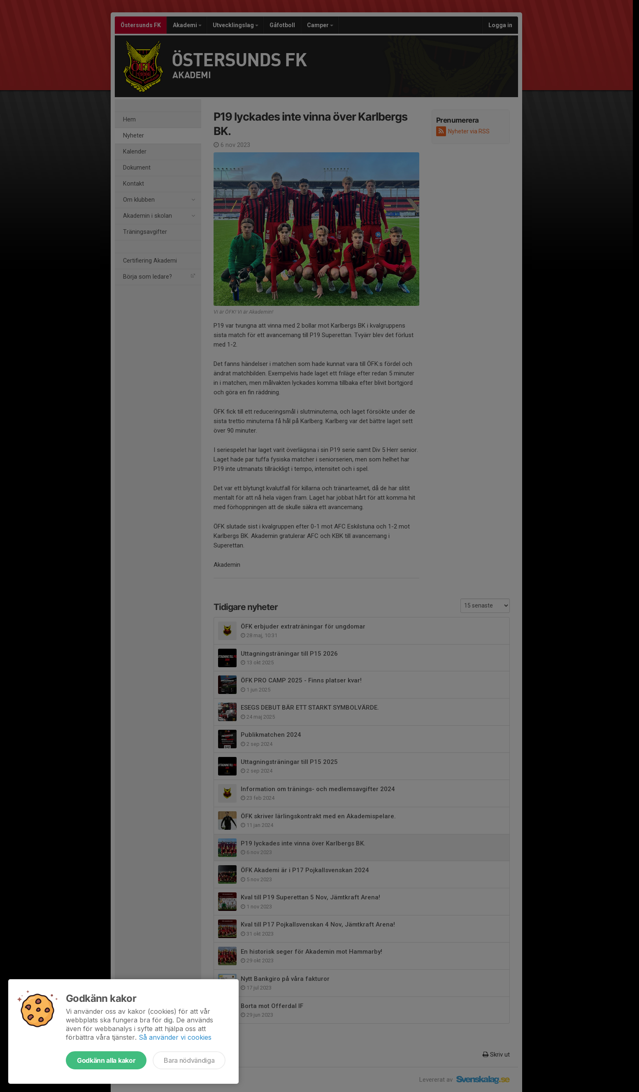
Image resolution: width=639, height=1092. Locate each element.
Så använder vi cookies (175, 1037)
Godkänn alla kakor (106, 1060)
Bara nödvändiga (189, 1060)
